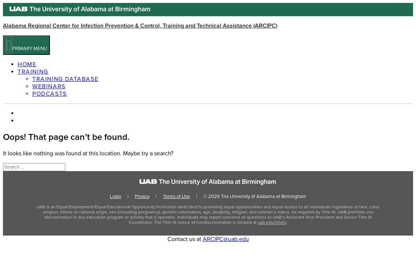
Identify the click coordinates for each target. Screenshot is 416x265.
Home (27, 64)
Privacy (142, 196)
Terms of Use (176, 196)
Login (115, 196)
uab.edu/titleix (272, 222)
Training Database (65, 79)
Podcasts (49, 94)
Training (33, 71)
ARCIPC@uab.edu (226, 239)
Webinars (49, 86)
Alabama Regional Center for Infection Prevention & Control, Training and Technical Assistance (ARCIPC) (140, 25)
